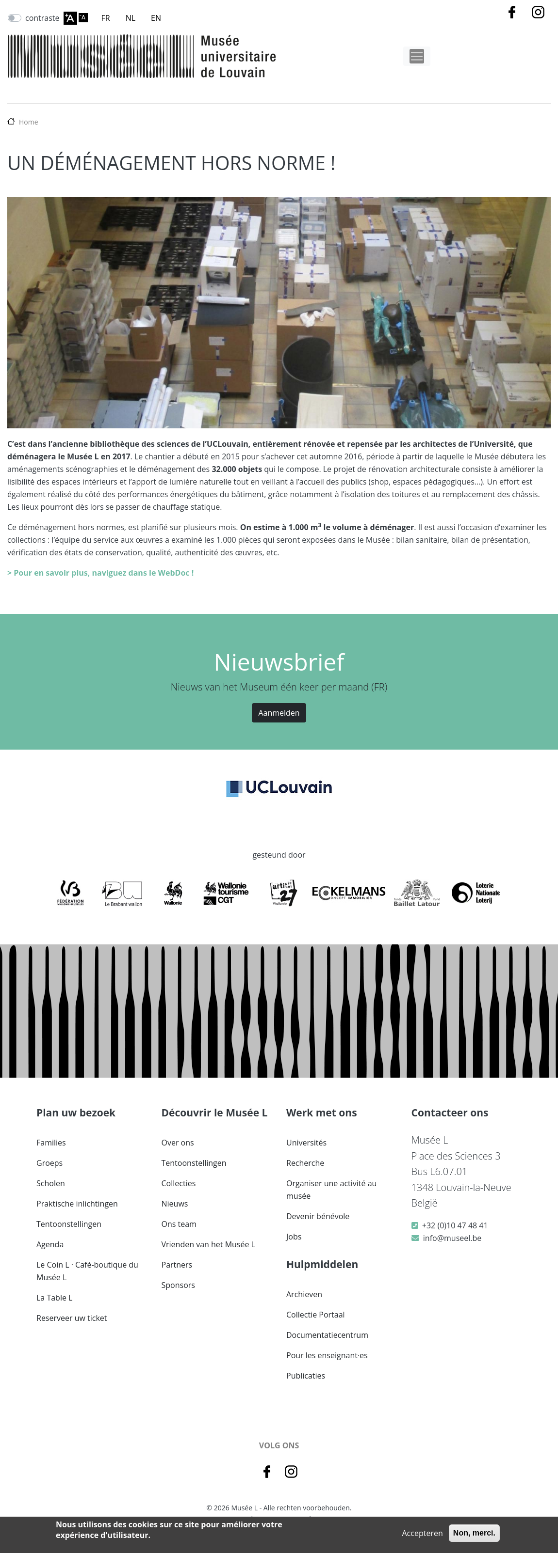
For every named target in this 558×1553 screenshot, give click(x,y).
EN (156, 18)
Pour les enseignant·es (327, 1355)
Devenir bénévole (317, 1216)
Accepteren (422, 1533)
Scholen (50, 1183)
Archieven (304, 1294)
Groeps (49, 1163)
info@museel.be (452, 1238)
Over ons (178, 1142)
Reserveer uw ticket (71, 1318)
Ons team (179, 1224)
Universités (306, 1142)
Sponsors (178, 1285)
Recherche (305, 1163)
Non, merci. (474, 1533)
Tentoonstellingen (68, 1224)
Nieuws (175, 1203)
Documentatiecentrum (327, 1335)
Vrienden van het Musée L (208, 1244)
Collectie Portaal (315, 1314)
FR (105, 18)
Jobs (293, 1236)
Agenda (50, 1244)
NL (130, 18)
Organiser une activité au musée (331, 1189)
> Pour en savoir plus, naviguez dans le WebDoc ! (100, 572)
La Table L (54, 1297)
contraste (42, 18)
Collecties (179, 1183)
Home (28, 121)
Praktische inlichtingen (77, 1203)
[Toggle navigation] (416, 56)
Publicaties (305, 1375)
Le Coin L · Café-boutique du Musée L (87, 1271)
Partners (177, 1264)
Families (51, 1142)
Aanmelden (278, 712)
